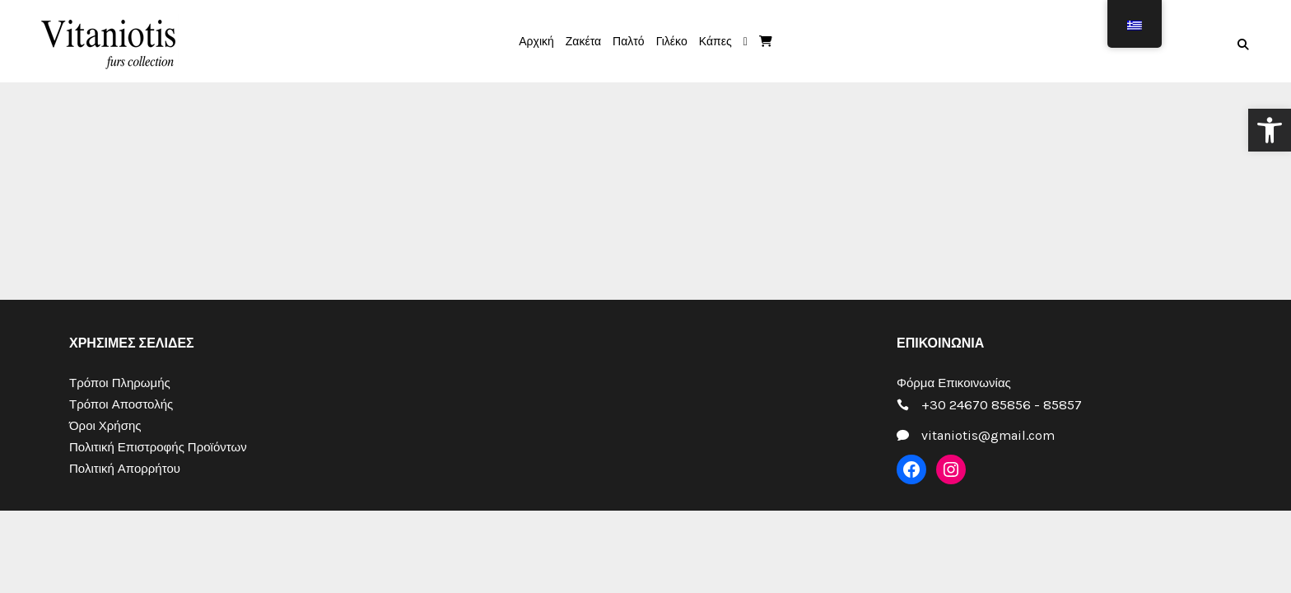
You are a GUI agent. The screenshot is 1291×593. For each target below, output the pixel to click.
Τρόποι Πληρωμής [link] (119, 383)
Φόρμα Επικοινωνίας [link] (954, 383)
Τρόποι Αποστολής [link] (121, 404)
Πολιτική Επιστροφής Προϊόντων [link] (158, 447)
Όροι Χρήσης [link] (105, 425)
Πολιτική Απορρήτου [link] (124, 468)
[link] (1269, 130)
